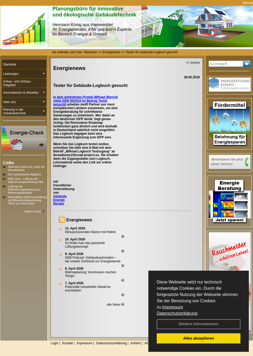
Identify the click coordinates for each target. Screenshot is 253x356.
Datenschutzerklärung (177, 313)
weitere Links (34, 211)
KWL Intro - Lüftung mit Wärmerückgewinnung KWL (26, 180)
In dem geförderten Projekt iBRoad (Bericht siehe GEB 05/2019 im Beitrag (85, 99)
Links (8, 163)
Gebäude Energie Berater (60, 199)
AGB (147, 343)
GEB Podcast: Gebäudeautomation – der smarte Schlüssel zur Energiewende (93, 259)
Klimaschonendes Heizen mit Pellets (90, 232)
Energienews (79, 220)
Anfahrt (136, 343)
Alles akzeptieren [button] (198, 338)
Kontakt (67, 343)
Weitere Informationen (198, 324)
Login (54, 343)
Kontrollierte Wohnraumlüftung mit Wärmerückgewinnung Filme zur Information (27, 200)
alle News (115, 304)
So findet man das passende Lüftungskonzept (85, 244)
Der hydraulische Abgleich (24, 174)
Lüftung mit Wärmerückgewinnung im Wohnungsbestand (24, 189)
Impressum (172, 307)
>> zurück (193, 62)
